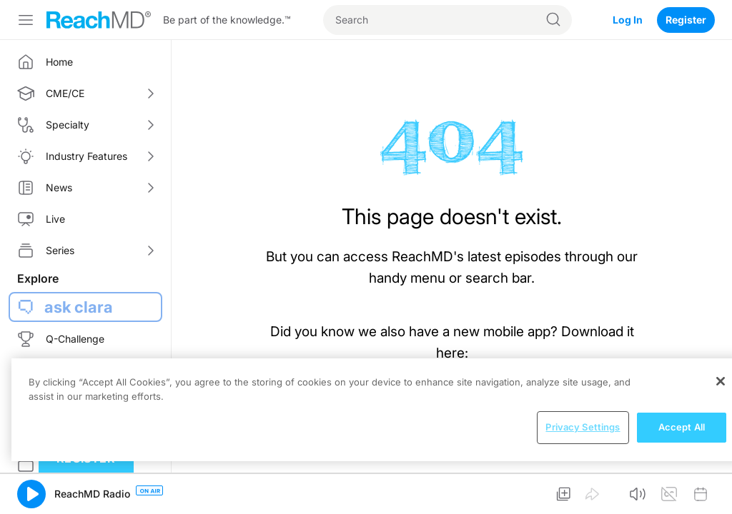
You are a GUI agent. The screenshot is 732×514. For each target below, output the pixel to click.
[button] (31, 494)
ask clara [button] (78, 307)
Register (686, 20)
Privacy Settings (582, 427)
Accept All (681, 427)
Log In (628, 20)
